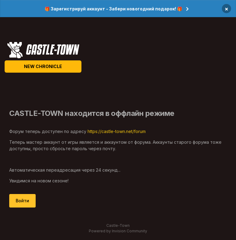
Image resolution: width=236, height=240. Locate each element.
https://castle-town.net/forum (117, 131)
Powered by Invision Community (118, 231)
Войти (22, 200)
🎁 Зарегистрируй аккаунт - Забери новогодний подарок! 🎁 (113, 8)
